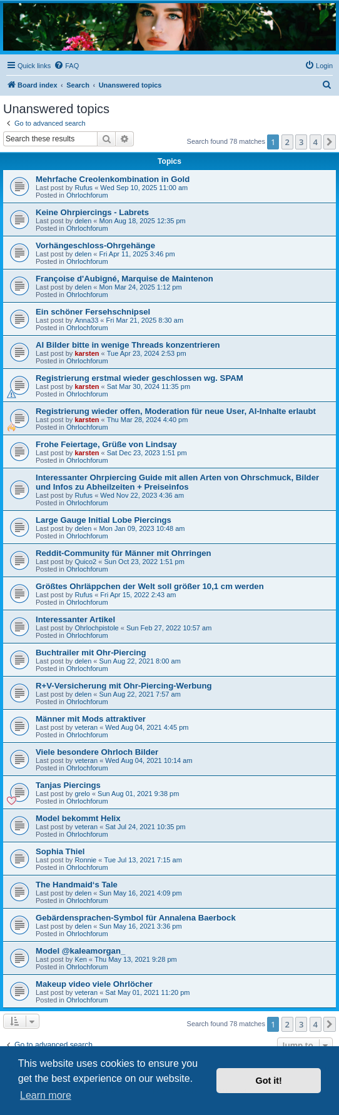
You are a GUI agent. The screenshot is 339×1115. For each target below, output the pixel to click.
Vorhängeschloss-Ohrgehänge (95, 245)
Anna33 (86, 320)
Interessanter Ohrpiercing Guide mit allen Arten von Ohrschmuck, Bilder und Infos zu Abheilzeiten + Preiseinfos (177, 482)
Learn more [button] (45, 1095)
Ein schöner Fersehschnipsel (93, 311)
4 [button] (315, 142)
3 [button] (301, 142)
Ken (80, 959)
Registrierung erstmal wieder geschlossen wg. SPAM (139, 378)
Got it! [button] (269, 1081)
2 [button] (287, 142)
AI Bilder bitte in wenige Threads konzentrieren (128, 345)
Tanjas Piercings (68, 785)
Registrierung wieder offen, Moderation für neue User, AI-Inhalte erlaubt (176, 411)
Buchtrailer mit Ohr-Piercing (91, 652)
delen (82, 221)
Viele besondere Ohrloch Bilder (97, 752)
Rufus (83, 187)
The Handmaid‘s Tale (77, 884)
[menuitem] (66, 65)
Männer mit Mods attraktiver (91, 719)
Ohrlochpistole (96, 628)
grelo (81, 793)
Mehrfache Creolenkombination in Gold (113, 179)
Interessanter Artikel (75, 619)
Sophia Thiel (60, 851)
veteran (86, 727)
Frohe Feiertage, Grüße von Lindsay (106, 444)
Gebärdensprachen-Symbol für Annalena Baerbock (136, 917)
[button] (329, 141)
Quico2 (85, 561)
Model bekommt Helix (78, 818)
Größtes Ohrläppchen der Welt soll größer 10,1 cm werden (150, 586)
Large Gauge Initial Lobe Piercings (103, 520)
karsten (86, 353)
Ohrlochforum (87, 195)
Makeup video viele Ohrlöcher (94, 984)
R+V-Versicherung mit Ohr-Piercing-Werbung (124, 685)
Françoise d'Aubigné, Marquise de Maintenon (124, 278)
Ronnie (85, 860)
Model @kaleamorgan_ (80, 951)
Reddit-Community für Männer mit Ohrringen (123, 553)
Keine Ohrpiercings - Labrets (92, 212)
